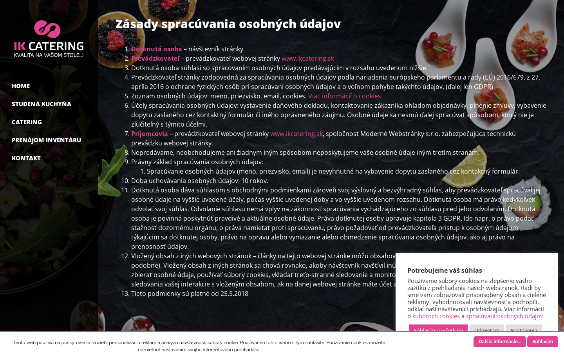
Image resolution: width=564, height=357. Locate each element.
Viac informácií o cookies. (345, 96)
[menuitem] (49, 87)
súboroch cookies (436, 316)
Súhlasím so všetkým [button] (438, 330)
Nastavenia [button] (524, 330)
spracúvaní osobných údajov (504, 316)
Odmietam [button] (486, 330)
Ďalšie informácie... (500, 341)
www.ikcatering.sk (308, 58)
